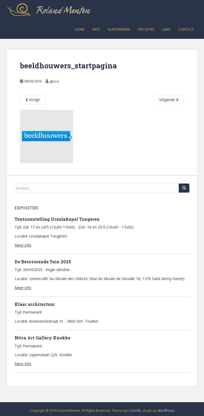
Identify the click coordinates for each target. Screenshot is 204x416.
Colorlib (135, 410)
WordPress (166, 410)
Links (166, 29)
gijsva (54, 81)
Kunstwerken (119, 29)
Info (96, 29)
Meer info (23, 245)
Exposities (146, 29)
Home (79, 29)
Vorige (33, 99)
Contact (186, 29)
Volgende (168, 99)
